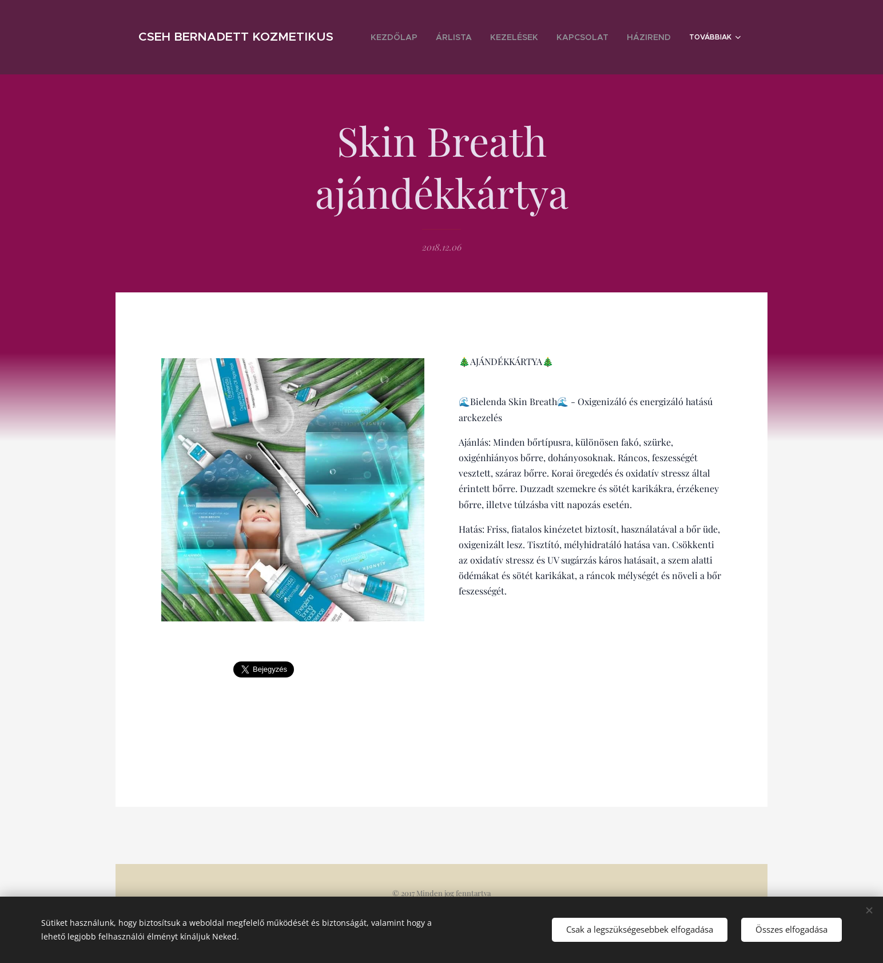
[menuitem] (430, 37)
